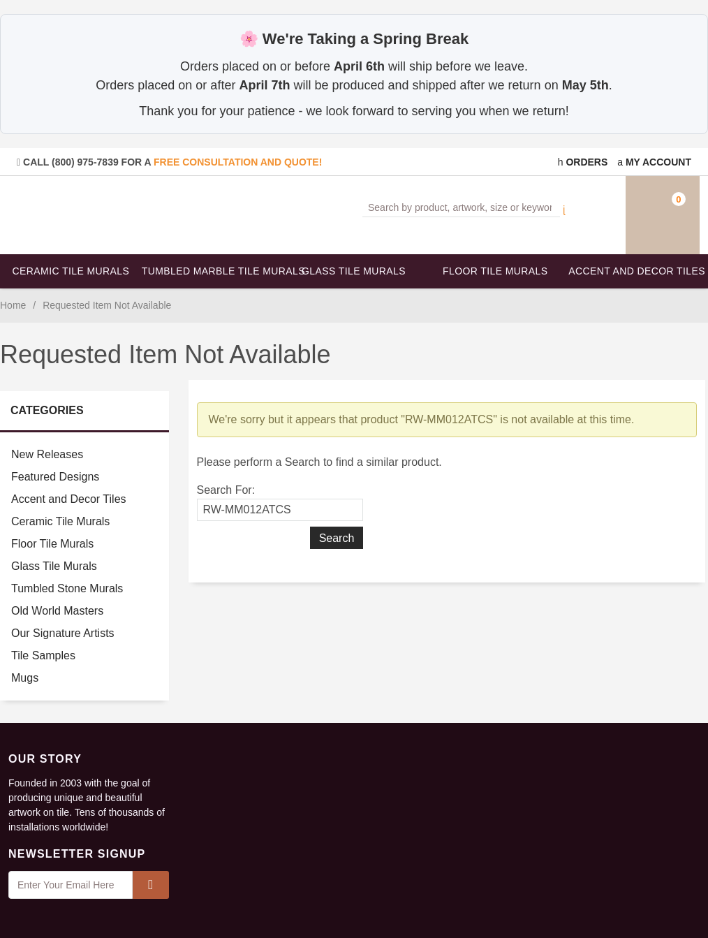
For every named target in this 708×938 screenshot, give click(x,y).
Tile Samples (43, 655)
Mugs (24, 678)
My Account (654, 162)
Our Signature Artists (63, 633)
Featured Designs (55, 477)
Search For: (226, 490)
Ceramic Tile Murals (71, 271)
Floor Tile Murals (495, 271)
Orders (583, 162)
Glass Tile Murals (354, 271)
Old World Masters (57, 611)
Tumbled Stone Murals (67, 588)
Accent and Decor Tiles (636, 271)
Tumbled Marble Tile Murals (212, 271)
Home (13, 305)
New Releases (47, 454)
